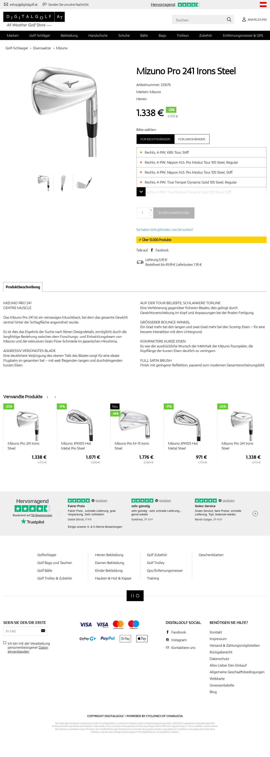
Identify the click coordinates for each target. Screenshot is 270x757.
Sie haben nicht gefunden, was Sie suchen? (164, 229)
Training (153, 578)
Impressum (218, 638)
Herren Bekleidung (109, 554)
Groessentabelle (222, 685)
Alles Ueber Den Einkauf (228, 665)
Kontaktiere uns (183, 647)
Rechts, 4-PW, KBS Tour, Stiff (167, 152)
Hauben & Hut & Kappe (113, 578)
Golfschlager (46, 554)
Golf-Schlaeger (17, 48)
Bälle (144, 35)
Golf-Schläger (39, 35)
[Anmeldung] (254, 19)
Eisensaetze (42, 48)
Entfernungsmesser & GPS (243, 35)
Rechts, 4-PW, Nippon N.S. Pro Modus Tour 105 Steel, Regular (191, 162)
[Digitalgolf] (135, 595)
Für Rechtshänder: (156, 139)
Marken (13, 35)
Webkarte (217, 678)
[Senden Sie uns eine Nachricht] (65, 4)
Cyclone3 (153, 716)
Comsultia (174, 716)
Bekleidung (69, 35)
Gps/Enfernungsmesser (165, 570)
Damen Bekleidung (109, 562)
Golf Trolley (156, 562)
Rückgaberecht (221, 652)
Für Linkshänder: (191, 139)
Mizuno (62, 48)
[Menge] (144, 212)
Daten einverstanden (28, 649)
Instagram (179, 639)
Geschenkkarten (211, 554)
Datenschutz (219, 658)
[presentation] (47, 396)
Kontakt (216, 632)
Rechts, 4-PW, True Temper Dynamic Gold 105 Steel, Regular (191, 182)
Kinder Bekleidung (109, 570)
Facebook (162, 250)
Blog (213, 691)
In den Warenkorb (174, 213)
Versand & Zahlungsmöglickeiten (235, 645)
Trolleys (183, 35)
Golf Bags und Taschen (54, 562)
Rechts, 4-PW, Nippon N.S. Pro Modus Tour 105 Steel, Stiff (188, 172)
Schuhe (124, 35)
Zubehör (205, 35)
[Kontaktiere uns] (20, 4)
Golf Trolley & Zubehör (54, 578)
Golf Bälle (44, 570)
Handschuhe (98, 35)
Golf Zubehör (157, 554)
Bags (162, 35)
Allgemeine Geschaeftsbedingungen (237, 671)
